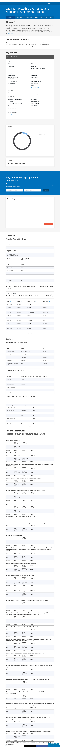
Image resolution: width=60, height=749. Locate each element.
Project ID (10, 61)
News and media (39, 17)
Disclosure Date (34, 71)
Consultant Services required (15, 103)
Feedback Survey (54, 743)
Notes (9, 117)
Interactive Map (48, 224)
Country (10, 71)
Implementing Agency (36, 81)
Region (32, 85)
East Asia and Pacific (35, 87)
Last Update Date (12, 108)
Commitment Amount (13, 95)
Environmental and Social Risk (15, 99)
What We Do (8, 2)
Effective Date (34, 75)
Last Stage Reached (35, 103)
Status (32, 61)
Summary (10, 17)
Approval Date (11, 75)
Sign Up (46, 190)
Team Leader (11, 66)
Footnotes (8, 334)
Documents (29, 17)
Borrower (33, 66)
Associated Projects (12, 112)
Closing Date (34, 99)
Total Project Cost (12, 81)
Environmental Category (36, 95)
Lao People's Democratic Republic (15, 72)
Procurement (19, 17)
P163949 (10, 114)
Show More (11, 33)
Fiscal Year (11, 90)
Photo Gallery (49, 17)
